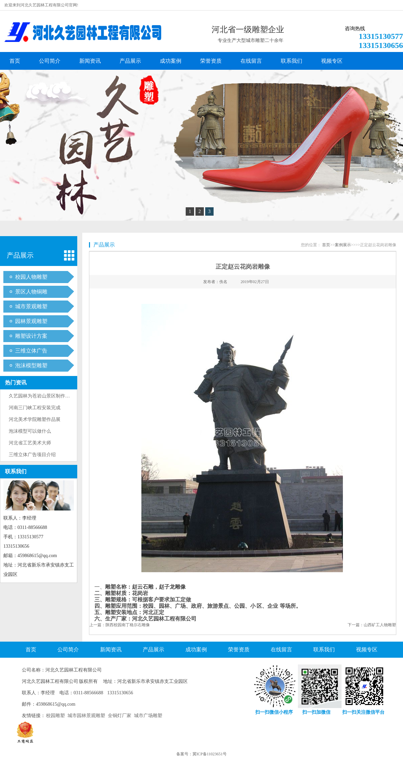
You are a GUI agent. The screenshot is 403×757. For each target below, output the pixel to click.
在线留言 (251, 61)
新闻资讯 (90, 61)
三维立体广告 (31, 351)
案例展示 (343, 244)
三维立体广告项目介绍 (32, 454)
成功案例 (170, 61)
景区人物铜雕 (31, 291)
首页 (14, 61)
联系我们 (291, 61)
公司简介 (49, 61)
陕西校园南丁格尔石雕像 (127, 625)
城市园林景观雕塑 (86, 715)
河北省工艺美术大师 (30, 442)
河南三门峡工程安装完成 (34, 407)
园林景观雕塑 (31, 321)
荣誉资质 (211, 61)
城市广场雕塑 (148, 715)
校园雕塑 (55, 715)
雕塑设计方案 (31, 336)
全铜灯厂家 (119, 715)
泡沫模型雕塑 (31, 365)
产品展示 (130, 61)
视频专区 (332, 61)
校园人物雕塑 (31, 277)
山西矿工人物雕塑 (380, 625)
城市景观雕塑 (31, 306)
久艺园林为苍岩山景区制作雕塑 (42, 395)
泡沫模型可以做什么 (30, 431)
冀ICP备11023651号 (209, 754)
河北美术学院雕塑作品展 (34, 419)
